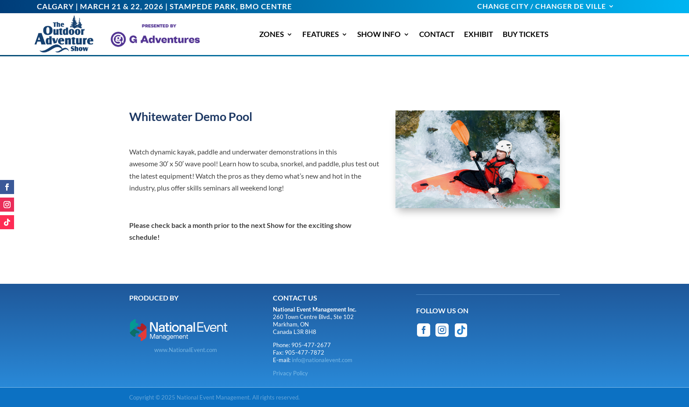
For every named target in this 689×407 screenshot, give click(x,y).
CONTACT (436, 34)
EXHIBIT (478, 34)
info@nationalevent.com (322, 359)
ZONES (271, 34)
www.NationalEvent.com (185, 349)
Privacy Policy (290, 373)
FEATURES (320, 34)
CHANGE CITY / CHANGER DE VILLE (541, 6)
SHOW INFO (379, 34)
